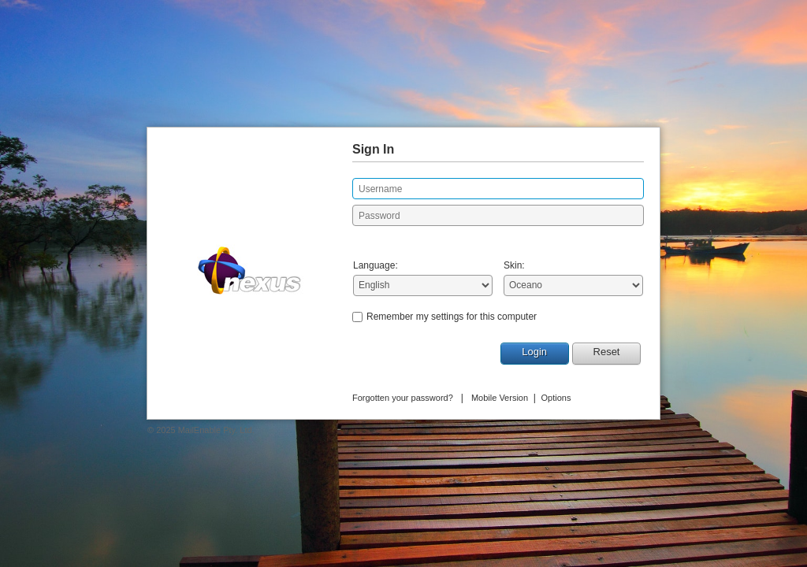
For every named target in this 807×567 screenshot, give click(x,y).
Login (534, 352)
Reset (606, 352)
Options (556, 397)
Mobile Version (499, 397)
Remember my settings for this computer (451, 316)
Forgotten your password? (402, 397)
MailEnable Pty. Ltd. (216, 430)
